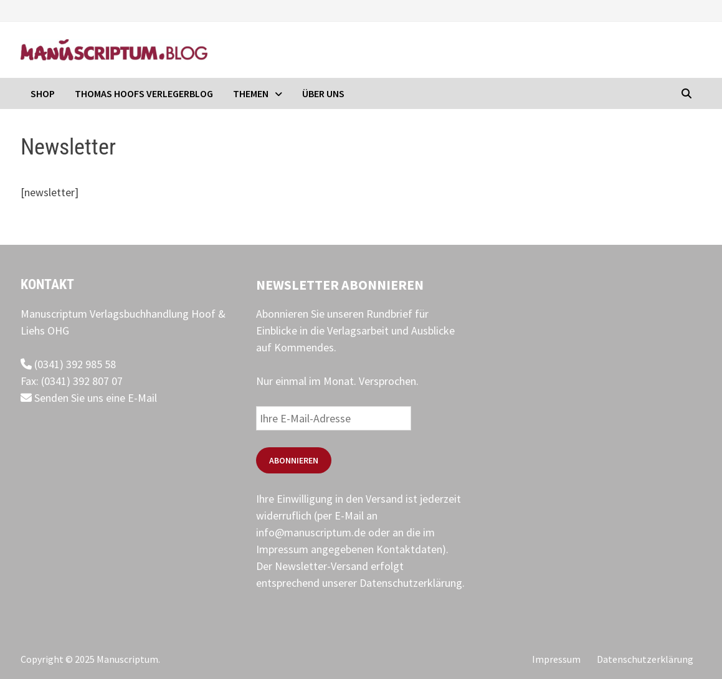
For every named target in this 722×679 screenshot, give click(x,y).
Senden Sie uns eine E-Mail (89, 398)
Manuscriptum (127, 659)
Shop (43, 93)
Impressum (556, 659)
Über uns (323, 93)
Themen (250, 93)
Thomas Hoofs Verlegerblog (144, 93)
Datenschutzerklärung (410, 583)
